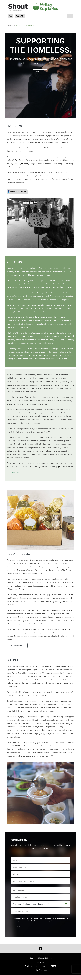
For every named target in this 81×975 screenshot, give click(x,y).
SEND (19, 926)
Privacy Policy (40, 962)
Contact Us (18, 636)
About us (40, 71)
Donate (19, 16)
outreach (24, 163)
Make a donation (17, 191)
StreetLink (55, 742)
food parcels (43, 163)
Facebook (50, 749)
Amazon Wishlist (17, 645)
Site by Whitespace (40, 970)
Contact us (14, 472)
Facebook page (54, 466)
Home (10, 25)
